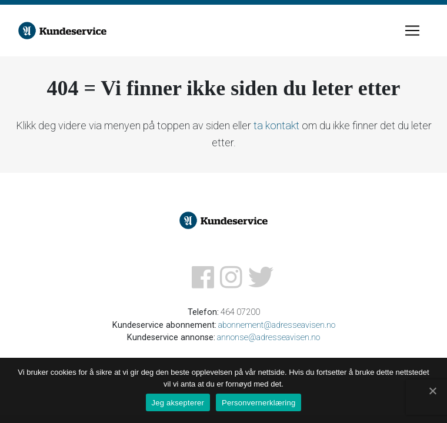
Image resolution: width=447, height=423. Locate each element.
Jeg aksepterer (178, 402)
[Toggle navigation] (412, 30)
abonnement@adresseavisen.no (276, 325)
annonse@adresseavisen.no (268, 338)
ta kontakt (276, 125)
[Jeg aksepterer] (432, 391)
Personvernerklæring (258, 402)
